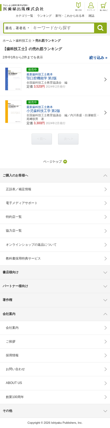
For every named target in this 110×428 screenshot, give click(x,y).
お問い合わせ (15, 369)
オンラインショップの (31, 245)
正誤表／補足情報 (18, 189)
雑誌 (91, 15)
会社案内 (12, 328)
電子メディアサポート (22, 203)
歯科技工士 (24, 40)
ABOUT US (14, 383)
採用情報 (12, 355)
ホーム (7, 40)
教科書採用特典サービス (23, 258)
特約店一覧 (14, 217)
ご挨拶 (10, 341)
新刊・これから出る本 (70, 15)
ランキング (44, 15)
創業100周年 (15, 397)
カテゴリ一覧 (24, 15)
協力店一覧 (14, 230)
